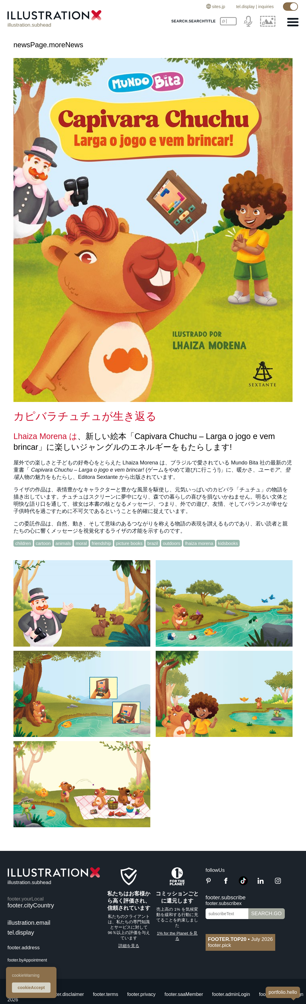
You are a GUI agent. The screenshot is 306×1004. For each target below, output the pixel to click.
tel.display (245, 6)
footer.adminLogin (231, 994)
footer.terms (105, 994)
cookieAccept (31, 987)
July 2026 (240, 939)
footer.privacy (141, 994)
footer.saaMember (184, 994)
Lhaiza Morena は (45, 436)
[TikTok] (243, 883)
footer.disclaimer (66, 994)
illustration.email (28, 922)
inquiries (266, 6)
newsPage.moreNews (48, 45)
